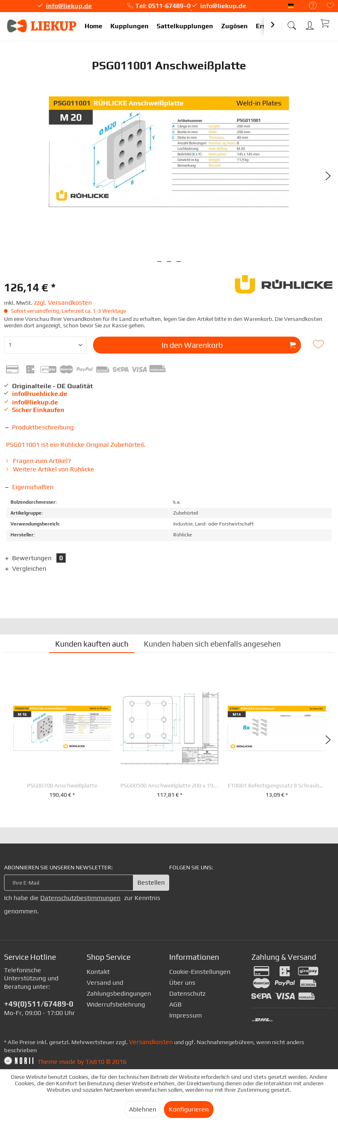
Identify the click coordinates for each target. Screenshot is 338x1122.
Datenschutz (187, 993)
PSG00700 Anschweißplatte (62, 786)
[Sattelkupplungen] (185, 26)
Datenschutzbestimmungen (80, 898)
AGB (175, 1004)
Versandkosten (151, 1042)
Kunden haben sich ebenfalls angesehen (212, 643)
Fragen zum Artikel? (38, 461)
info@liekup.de (69, 6)
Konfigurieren (189, 1109)
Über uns (182, 982)
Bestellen (151, 882)
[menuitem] (309, 6)
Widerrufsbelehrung (116, 1004)
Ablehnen (142, 1109)
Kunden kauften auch (92, 643)
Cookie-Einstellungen (199, 971)
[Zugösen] (234, 26)
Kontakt (98, 971)
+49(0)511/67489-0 (38, 1003)
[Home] (93, 26)
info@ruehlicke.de (39, 394)
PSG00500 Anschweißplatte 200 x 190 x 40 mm (169, 786)
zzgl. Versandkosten (63, 302)
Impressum (185, 1015)
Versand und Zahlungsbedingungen (119, 988)
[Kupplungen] (129, 26)
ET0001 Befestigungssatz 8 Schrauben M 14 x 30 (277, 786)
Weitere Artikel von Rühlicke (50, 469)
